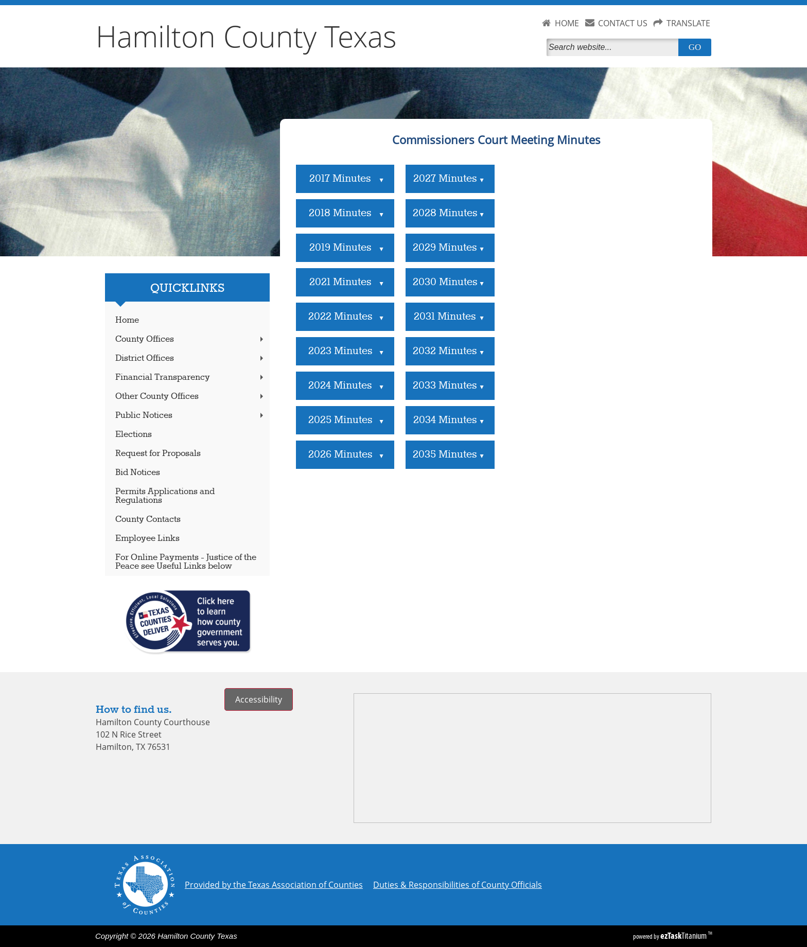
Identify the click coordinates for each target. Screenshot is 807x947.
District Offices (190, 358)
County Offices (190, 339)
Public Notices (190, 415)
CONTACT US (622, 23)
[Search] (614, 47)
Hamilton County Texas (246, 36)
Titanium (684, 935)
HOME (567, 23)
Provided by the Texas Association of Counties (274, 884)
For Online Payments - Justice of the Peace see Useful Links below (185, 562)
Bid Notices (137, 472)
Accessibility (258, 699)
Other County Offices (190, 396)
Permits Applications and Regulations (165, 496)
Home (127, 320)
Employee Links (147, 538)
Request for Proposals (158, 453)
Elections (133, 434)
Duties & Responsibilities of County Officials (457, 884)
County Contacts (148, 519)
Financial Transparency (190, 377)
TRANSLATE (688, 23)
